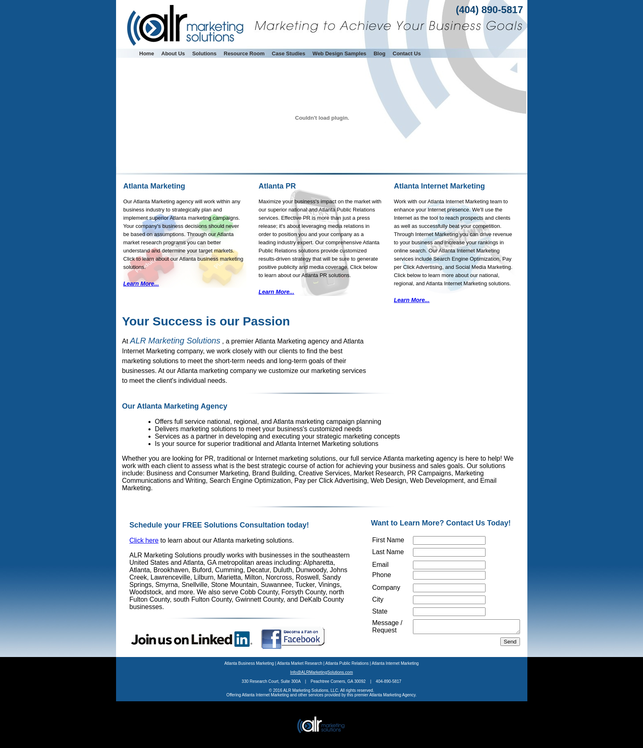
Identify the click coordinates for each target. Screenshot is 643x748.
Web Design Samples (339, 53)
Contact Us (407, 53)
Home (146, 53)
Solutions (204, 53)
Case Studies (289, 53)
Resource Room (244, 53)
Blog (379, 53)
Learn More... (141, 283)
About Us (173, 53)
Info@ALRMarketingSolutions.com (321, 682)
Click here (144, 540)
